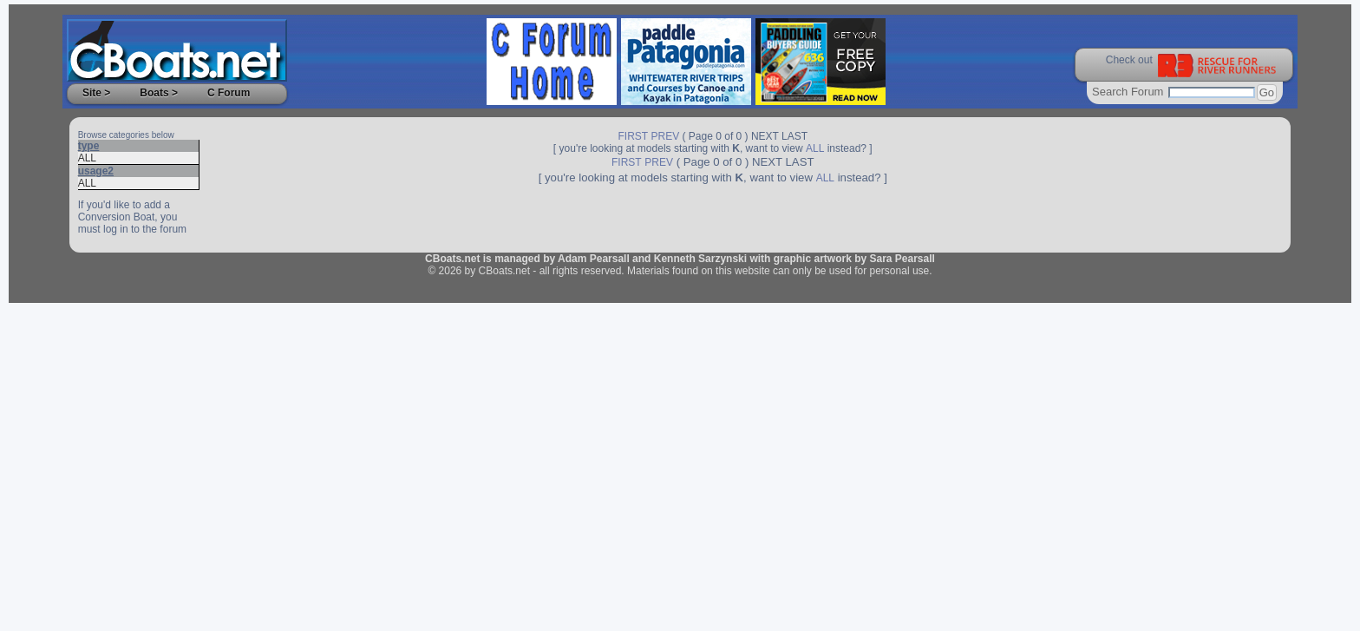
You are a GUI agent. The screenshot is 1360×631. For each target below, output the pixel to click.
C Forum (228, 93)
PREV (665, 136)
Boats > (159, 93)
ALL (87, 158)
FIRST (633, 136)
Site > (96, 93)
